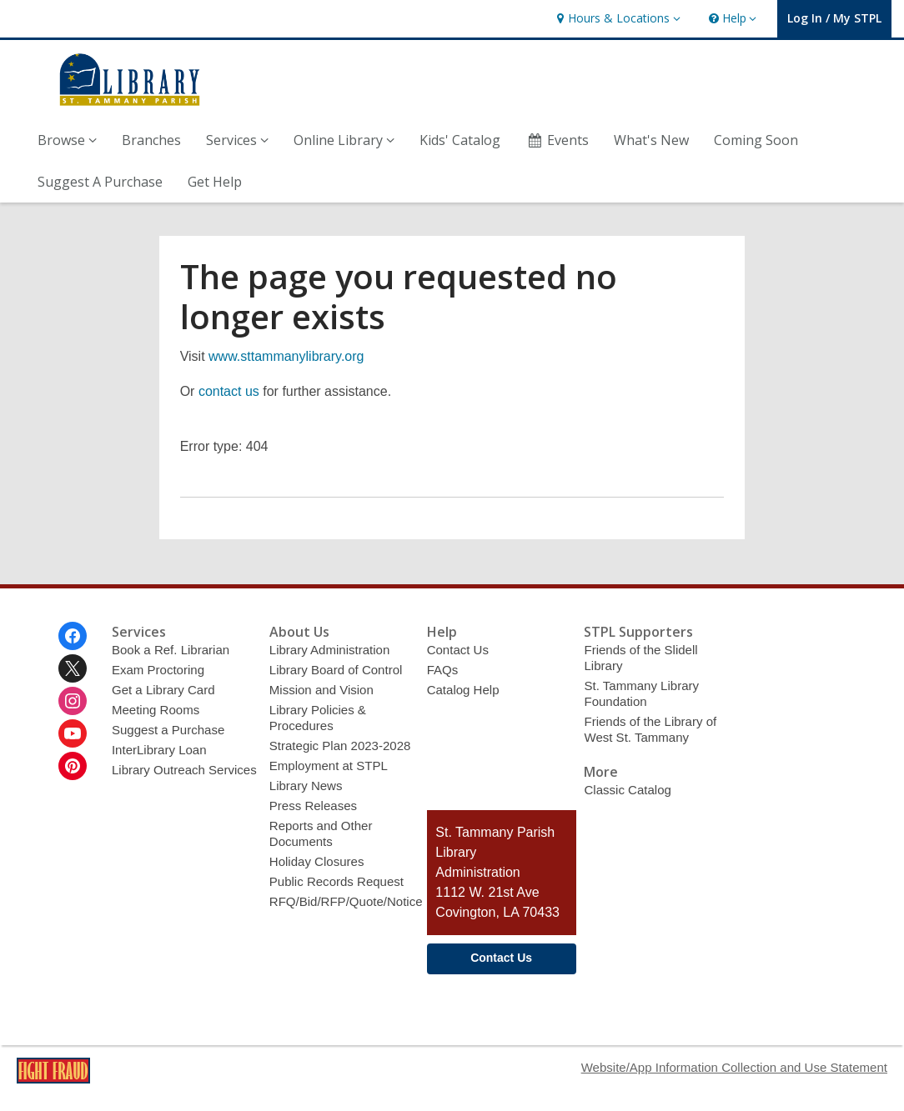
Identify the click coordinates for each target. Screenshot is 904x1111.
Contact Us (458, 650)
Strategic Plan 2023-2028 (340, 745)
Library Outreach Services (184, 770)
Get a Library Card (163, 690)
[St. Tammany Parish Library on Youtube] (72, 733)
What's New (651, 140)
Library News (306, 785)
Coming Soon (756, 140)
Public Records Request (336, 881)
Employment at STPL (328, 765)
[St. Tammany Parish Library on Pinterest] (72, 766)
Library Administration (329, 650)
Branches (151, 140)
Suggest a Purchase (168, 730)
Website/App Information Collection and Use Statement (734, 1067)
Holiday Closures (316, 861)
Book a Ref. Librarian (170, 650)
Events (557, 140)
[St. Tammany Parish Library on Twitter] (72, 668)
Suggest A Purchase (100, 182)
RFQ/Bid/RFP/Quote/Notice (346, 901)
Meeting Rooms (155, 710)
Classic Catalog (627, 790)
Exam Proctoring (158, 670)
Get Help (215, 182)
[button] (616, 19)
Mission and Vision (321, 690)
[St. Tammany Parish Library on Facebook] (72, 636)
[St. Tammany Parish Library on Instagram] (72, 701)
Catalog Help (463, 690)
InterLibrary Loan (159, 750)
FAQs (443, 670)
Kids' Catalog (459, 140)
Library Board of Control (336, 670)
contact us (228, 391)
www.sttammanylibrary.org (286, 356)
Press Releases (313, 805)
